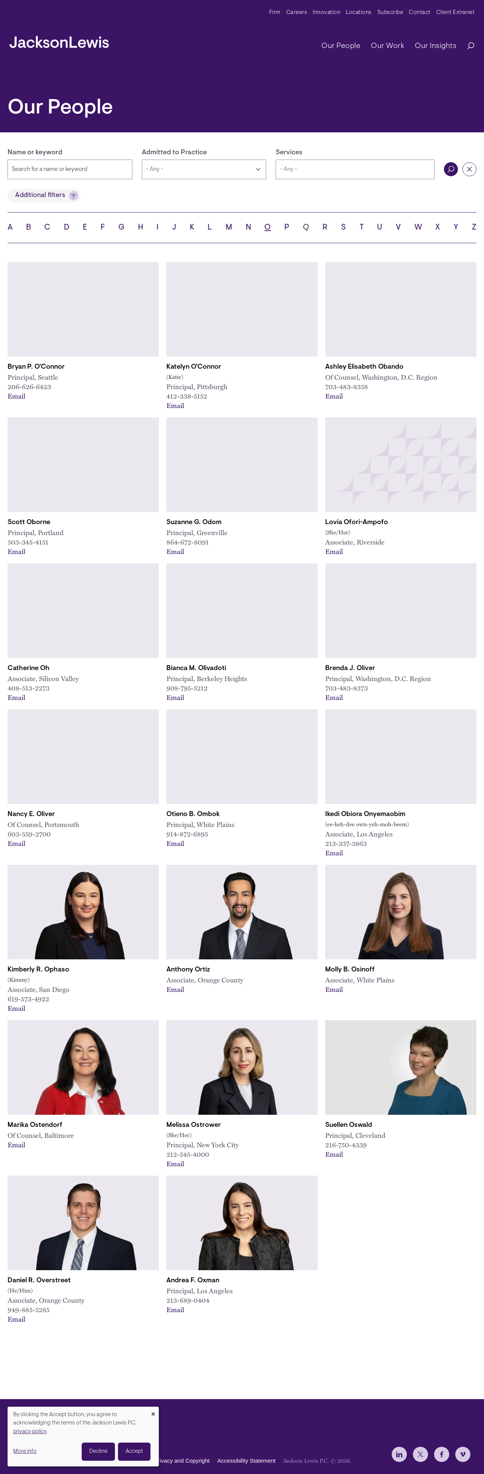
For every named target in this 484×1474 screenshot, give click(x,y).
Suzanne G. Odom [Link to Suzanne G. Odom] (194, 522)
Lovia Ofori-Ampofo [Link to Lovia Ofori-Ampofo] (356, 522)
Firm (275, 13)
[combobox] (355, 169)
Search (451, 169)
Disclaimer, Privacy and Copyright (167, 1461)
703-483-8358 (346, 386)
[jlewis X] (420, 1454)
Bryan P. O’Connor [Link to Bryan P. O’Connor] (36, 367)
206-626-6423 (29, 386)
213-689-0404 (187, 1300)
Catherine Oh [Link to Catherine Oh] (29, 668)
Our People (340, 46)
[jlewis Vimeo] (462, 1454)
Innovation (326, 13)
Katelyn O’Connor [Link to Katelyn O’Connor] (193, 367)
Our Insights (435, 46)
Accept (134, 1451)
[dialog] (83, 1436)
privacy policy (30, 1432)
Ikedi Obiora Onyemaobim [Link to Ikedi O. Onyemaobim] (365, 814)
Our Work (387, 46)
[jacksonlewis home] (59, 40)
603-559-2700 (29, 834)
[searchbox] (355, 169)
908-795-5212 (187, 688)
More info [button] (25, 1451)
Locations (359, 13)
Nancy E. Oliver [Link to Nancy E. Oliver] (31, 814)
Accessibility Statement (246, 1461)
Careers (296, 13)
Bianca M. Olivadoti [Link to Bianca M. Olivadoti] (196, 668)
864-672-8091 (187, 542)
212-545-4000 (187, 1154)
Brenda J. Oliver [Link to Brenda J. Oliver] (350, 668)
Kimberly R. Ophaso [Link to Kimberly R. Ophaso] (38, 970)
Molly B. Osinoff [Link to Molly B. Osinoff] (350, 970)
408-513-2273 (29, 688)
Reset (469, 169)
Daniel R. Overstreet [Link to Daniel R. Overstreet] (39, 1280)
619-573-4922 (28, 998)
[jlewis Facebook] (441, 1454)
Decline (98, 1451)
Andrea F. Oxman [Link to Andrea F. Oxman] (192, 1280)
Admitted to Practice (174, 152)
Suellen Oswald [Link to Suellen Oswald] (348, 1125)
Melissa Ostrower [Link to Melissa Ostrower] (193, 1125)
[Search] (467, 46)
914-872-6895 (187, 834)
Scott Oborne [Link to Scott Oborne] (29, 522)
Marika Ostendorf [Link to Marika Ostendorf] (35, 1125)
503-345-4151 (28, 542)
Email (16, 396)
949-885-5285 (29, 1309)
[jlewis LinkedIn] (399, 1454)
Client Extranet (455, 13)
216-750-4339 (346, 1144)
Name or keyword (35, 152)
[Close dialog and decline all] (153, 1411)
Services (289, 152)
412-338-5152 (186, 396)
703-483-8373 (346, 688)
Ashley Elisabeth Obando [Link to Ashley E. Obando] (364, 367)
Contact (420, 13)
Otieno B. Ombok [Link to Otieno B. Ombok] (193, 814)
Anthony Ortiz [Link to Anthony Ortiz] (188, 970)
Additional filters (40, 195)
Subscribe (390, 13)
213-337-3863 (346, 843)
